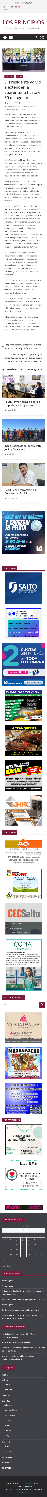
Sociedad (6, 1442)
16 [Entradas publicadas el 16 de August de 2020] (41, 1244)
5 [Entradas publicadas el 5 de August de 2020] (16, 1240)
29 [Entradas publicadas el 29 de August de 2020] (35, 1254)
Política (5, 1375)
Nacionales (9, 76)
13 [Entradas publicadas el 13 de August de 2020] (23, 1244)
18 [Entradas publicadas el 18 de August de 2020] (11, 1249)
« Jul (3, 1266)
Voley (6, 1436)
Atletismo (8, 1405)
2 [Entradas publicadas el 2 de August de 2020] (40, 1235)
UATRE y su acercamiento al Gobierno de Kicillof (20, 491)
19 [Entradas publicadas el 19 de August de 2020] (17, 1249)
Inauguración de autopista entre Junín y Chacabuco (23, 447)
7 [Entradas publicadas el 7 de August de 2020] (28, 1240)
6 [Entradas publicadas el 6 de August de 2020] (22, 1240)
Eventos (7, 1384)
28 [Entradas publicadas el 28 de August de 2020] (29, 1254)
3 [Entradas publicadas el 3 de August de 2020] (4, 1240)
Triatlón (7, 1430)
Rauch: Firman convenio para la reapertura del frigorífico (22, 403)
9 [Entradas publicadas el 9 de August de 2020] (40, 1240)
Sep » (9, 1266)
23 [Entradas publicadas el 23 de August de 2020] (41, 1249)
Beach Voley (9, 1415)
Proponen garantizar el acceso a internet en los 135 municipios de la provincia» (22, 346)
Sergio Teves (25, 103)
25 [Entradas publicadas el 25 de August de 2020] (11, 1254)
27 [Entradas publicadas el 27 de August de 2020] (23, 1254)
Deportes (6, 1401)
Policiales (6, 1395)
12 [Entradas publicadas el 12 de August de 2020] (17, 1244)
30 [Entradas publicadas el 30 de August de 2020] (41, 1254)
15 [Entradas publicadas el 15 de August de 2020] (35, 1244)
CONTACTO (6, 1468)
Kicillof (23, 110)
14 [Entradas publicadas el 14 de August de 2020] (29, 1244)
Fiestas (7, 1446)
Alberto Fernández (13, 107)
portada (19, 76)
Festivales (8, 1389)
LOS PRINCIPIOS (23, 22)
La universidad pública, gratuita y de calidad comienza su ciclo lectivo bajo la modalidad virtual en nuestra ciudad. (25, 358)
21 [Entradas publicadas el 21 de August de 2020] (29, 1249)
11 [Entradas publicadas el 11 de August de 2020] (11, 1244)
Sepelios (8, 1451)
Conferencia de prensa (29, 107)
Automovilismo (10, 1410)
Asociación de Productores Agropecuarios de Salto (23, 1299)
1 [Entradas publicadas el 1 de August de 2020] (34, 1235)
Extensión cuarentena (11, 110)
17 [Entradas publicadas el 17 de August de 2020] (5, 1249)
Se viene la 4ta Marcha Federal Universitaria (20, 1310)
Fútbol (7, 1425)
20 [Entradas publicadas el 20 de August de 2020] (23, 1249)
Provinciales (7, 1457)
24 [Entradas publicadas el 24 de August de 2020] (5, 1254)
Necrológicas (15, 7)
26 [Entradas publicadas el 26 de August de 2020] (17, 1254)
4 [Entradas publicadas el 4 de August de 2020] (10, 1240)
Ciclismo (8, 1420)
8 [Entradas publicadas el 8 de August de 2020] (34, 1240)
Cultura (5, 1380)
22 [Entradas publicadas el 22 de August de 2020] (35, 1249)
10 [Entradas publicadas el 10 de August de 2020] (5, 1244)
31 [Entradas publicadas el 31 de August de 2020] (5, 1259)
